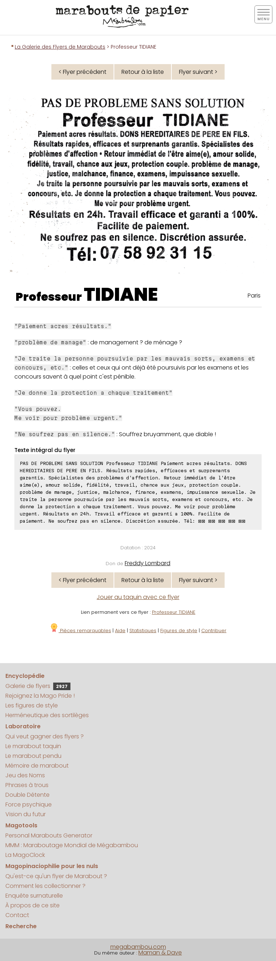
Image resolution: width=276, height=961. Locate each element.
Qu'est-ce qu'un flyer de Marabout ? (56, 876)
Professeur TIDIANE (174, 612)
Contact (17, 915)
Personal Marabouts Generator (48, 835)
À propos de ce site (32, 905)
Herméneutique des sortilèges (47, 715)
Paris (254, 295)
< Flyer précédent (82, 72)
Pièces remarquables (80, 630)
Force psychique (28, 804)
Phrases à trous (27, 785)
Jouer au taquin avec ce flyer (138, 597)
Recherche (21, 926)
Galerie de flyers (37, 686)
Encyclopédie (25, 676)
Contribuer (213, 630)
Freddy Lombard (147, 563)
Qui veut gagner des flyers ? (44, 736)
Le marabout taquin (33, 746)
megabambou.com (138, 947)
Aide (120, 630)
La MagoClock (25, 855)
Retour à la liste (142, 72)
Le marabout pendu (33, 756)
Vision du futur (25, 814)
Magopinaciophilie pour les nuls (51, 866)
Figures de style (178, 630)
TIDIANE (121, 294)
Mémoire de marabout (37, 765)
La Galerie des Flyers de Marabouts (60, 46)
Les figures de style (31, 705)
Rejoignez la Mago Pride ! (40, 696)
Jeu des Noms (25, 775)
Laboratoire (23, 726)
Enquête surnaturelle (34, 895)
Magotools (21, 825)
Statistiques (142, 630)
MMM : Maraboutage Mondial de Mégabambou (71, 845)
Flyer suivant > (198, 72)
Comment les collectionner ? (45, 886)
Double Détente (27, 795)
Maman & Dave (160, 952)
